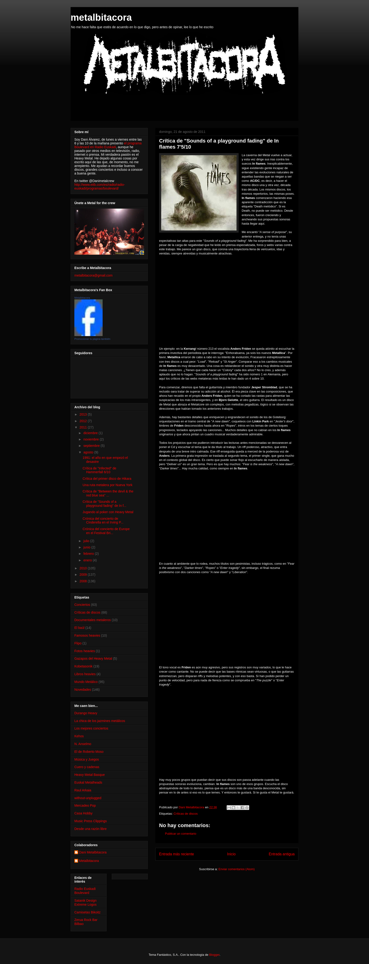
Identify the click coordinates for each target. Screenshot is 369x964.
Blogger (214, 954)
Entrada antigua (282, 854)
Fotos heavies (84, 651)
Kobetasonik (83, 666)
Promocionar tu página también (92, 338)
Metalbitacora (82, 297)
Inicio (231, 854)
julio (86, 541)
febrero (89, 553)
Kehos (79, 736)
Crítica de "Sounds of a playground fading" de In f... (104, 504)
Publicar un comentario (180, 833)
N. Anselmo (82, 744)
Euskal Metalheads (88, 782)
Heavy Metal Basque (89, 775)
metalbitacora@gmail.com (93, 275)
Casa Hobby (83, 813)
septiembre (91, 446)
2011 (84, 427)
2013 (84, 414)
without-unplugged (87, 798)
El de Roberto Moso (89, 752)
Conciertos (82, 605)
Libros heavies (85, 674)
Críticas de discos (185, 813)
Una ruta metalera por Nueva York (107, 485)
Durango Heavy (85, 713)
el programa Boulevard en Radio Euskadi (108, 145)
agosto (88, 452)
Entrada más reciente (176, 854)
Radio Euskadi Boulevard (85, 891)
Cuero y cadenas (86, 767)
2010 (84, 568)
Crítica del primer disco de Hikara (107, 478)
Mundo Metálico (86, 682)
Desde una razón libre (90, 829)
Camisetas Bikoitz (87, 912)
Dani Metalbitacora (93, 852)
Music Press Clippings (90, 821)
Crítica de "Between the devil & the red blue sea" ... (108, 493)
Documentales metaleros (92, 620)
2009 (84, 574)
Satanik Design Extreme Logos (85, 902)
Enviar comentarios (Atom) (236, 869)
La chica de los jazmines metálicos (99, 721)
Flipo (77, 643)
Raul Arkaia (82, 790)
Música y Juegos (86, 759)
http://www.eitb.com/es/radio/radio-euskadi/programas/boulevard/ (99, 186)
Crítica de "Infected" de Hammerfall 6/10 (99, 470)
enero (88, 560)
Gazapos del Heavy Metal (93, 658)
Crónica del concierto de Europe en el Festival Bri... (106, 531)
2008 (84, 581)
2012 (84, 421)
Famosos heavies (87, 635)
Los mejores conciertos (91, 728)
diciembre (91, 433)
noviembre (91, 439)
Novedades (82, 689)
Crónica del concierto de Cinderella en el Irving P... (103, 520)
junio (87, 547)
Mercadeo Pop (85, 805)
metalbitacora (101, 17)
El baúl (79, 628)
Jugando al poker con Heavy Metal (108, 512)
